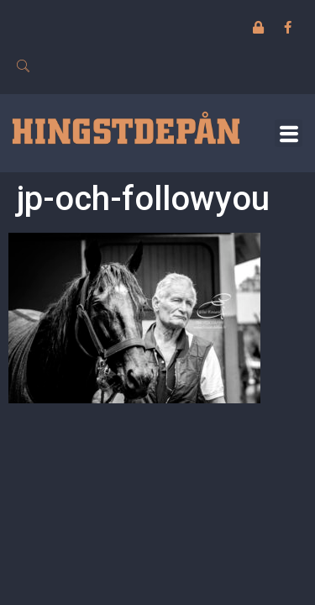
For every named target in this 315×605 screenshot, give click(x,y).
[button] (288, 133)
